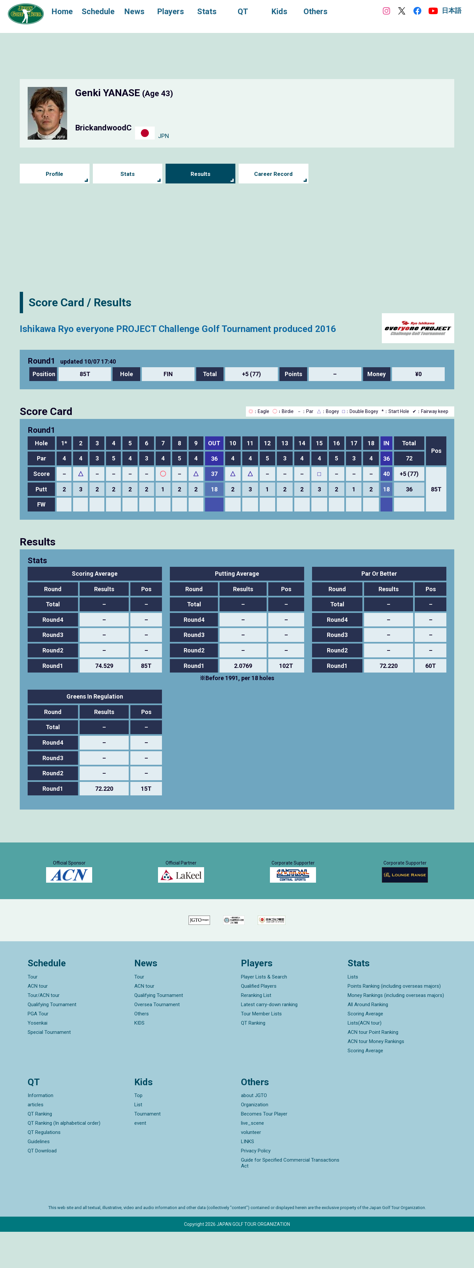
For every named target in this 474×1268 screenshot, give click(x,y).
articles (35, 1141)
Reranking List (256, 1031)
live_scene (252, 1159)
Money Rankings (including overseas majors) (396, 1031)
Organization (254, 1141)
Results (201, 173)
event (140, 1159)
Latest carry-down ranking (269, 1040)
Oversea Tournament (157, 1040)
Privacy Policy (256, 1187)
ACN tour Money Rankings (376, 1077)
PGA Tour (38, 1050)
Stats (127, 173)
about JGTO (254, 1132)
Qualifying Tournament (52, 1040)
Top (138, 1132)
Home (65, 12)
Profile (54, 173)
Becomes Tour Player (264, 1150)
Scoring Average (365, 1050)
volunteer (251, 1169)
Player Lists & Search (264, 1013)
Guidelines (39, 1178)
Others (141, 1050)
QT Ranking (253, 1059)
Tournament (147, 1150)
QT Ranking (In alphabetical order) (64, 1159)
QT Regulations (44, 1169)
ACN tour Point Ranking (373, 1068)
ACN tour (38, 1022)
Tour (33, 1013)
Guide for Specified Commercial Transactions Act (290, 1199)
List (138, 1141)
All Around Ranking (368, 1040)
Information (40, 1132)
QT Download (42, 1187)
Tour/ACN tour (44, 1031)
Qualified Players (258, 1022)
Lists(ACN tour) (365, 1059)
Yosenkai (37, 1059)
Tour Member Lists (261, 1050)
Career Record (273, 173)
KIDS (139, 1059)
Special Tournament (49, 1068)
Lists (353, 1013)
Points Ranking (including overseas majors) (394, 1022)
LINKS (247, 1178)
